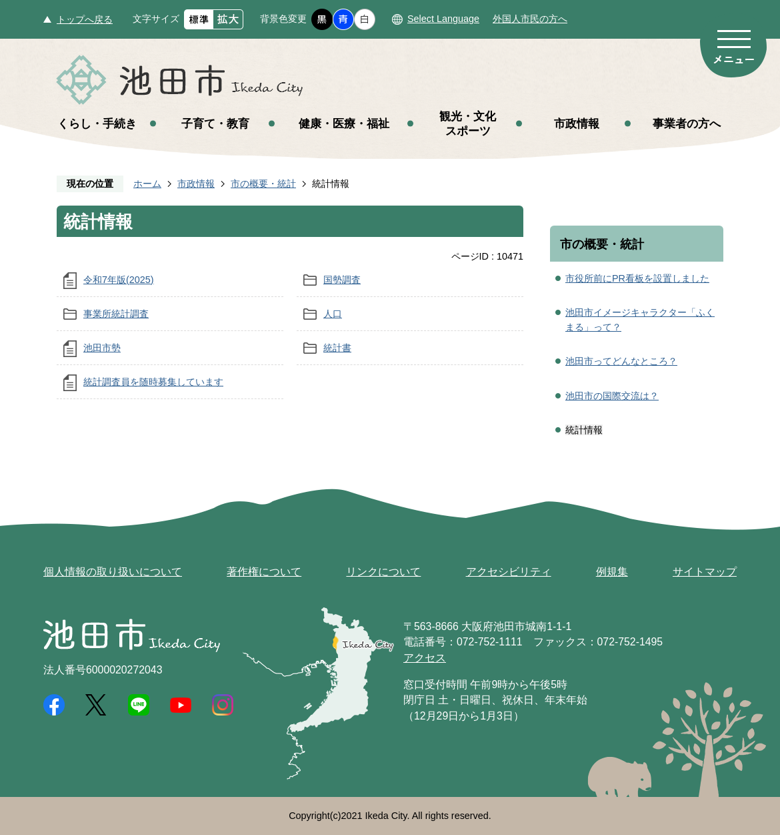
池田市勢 (102, 347)
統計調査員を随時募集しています (153, 381)
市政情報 (576, 123)
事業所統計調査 (116, 313)
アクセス (424, 657)
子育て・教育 (215, 123)
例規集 (612, 571)
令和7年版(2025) (118, 279)
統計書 (337, 347)
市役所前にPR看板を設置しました (637, 278)
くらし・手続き (97, 123)
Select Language (443, 18)
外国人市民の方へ (530, 18)
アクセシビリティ (508, 571)
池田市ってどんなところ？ (621, 361)
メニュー (733, 45)
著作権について (264, 571)
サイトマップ (705, 571)
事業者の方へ (687, 123)
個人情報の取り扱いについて (112, 571)
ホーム (147, 183)
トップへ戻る (85, 19)
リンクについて (383, 571)
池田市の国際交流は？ (612, 395)
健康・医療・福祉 (344, 123)
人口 (332, 313)
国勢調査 (342, 279)
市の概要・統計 (263, 183)
